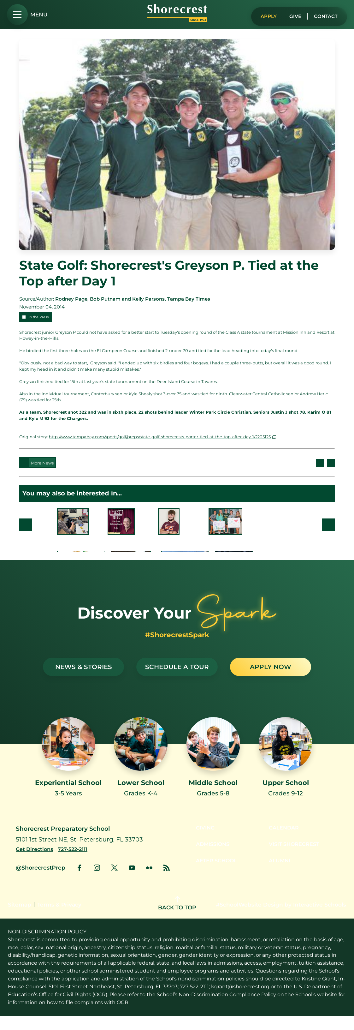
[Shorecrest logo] (177, 20)
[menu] (27, 14)
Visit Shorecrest (296, 858)
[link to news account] (166, 881)
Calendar (285, 841)
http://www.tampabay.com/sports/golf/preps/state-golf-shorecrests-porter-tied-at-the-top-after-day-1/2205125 (160, 436)
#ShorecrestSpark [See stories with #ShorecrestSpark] (177, 635)
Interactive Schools (319, 918)
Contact (324, 15)
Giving (201, 841)
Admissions (209, 858)
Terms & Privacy (59, 918)
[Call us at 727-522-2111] (76, 863)
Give (292, 15)
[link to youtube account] (132, 881)
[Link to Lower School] (141, 760)
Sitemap (19, 918)
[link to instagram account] (97, 881)
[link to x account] (114, 881)
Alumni (280, 875)
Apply (264, 15)
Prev (25, 524)
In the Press (39, 317)
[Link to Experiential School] (68, 765)
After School (213, 875)
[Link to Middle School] (213, 760)
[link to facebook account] (79, 881)
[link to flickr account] (149, 881)
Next (328, 524)
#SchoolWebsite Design (249, 918)
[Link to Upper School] (285, 760)
